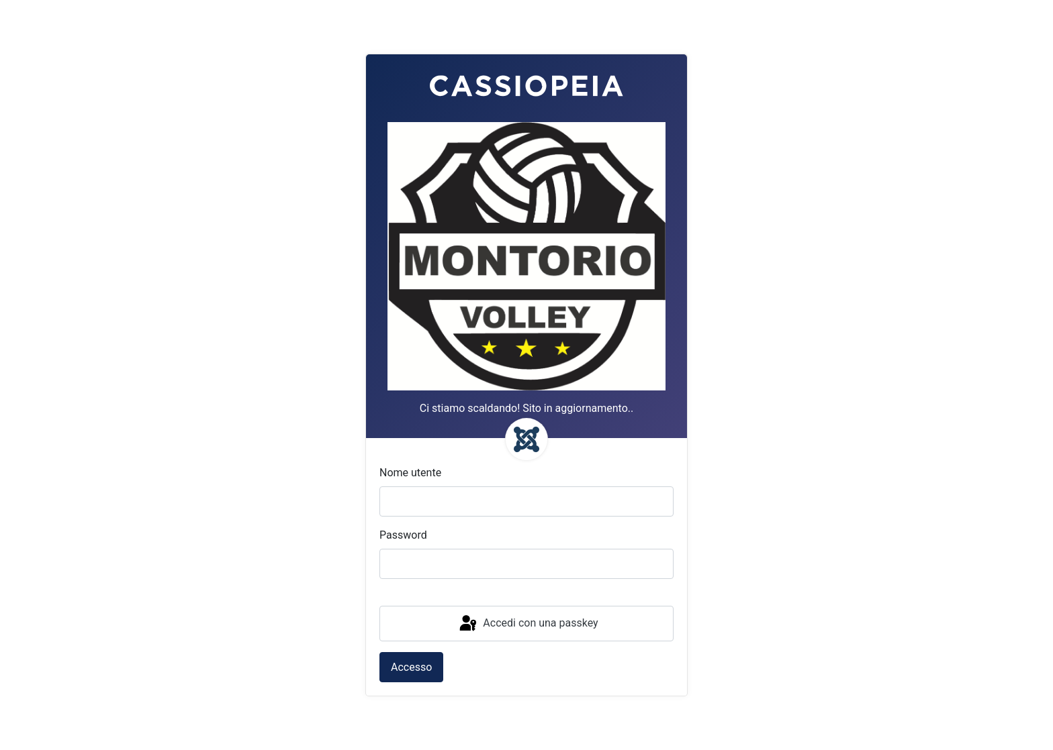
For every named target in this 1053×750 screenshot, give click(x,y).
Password (403, 535)
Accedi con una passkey (527, 624)
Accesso (411, 667)
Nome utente (410, 472)
